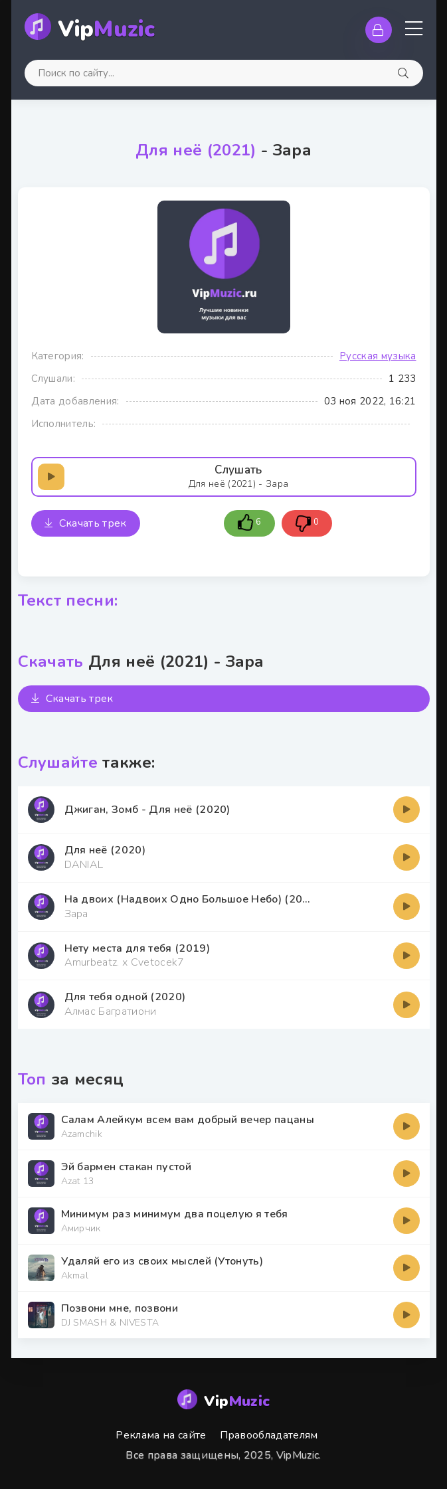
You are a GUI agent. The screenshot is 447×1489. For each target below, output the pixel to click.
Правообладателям (269, 1435)
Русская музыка (377, 356)
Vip (106, 29)
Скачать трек (86, 523)
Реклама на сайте (161, 1435)
